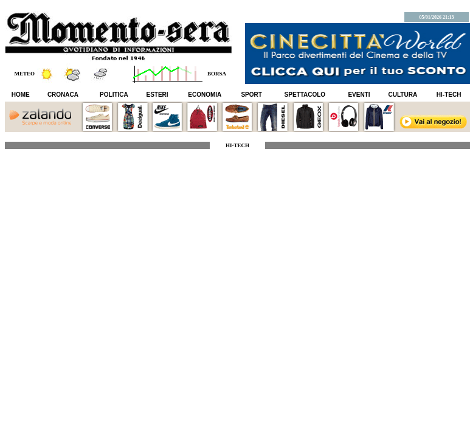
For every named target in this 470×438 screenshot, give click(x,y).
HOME (21, 94)
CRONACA (62, 94)
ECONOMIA (204, 94)
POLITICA (114, 94)
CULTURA (403, 94)
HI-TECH (449, 94)
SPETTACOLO (305, 94)
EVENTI (359, 94)
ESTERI (157, 94)
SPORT (251, 94)
